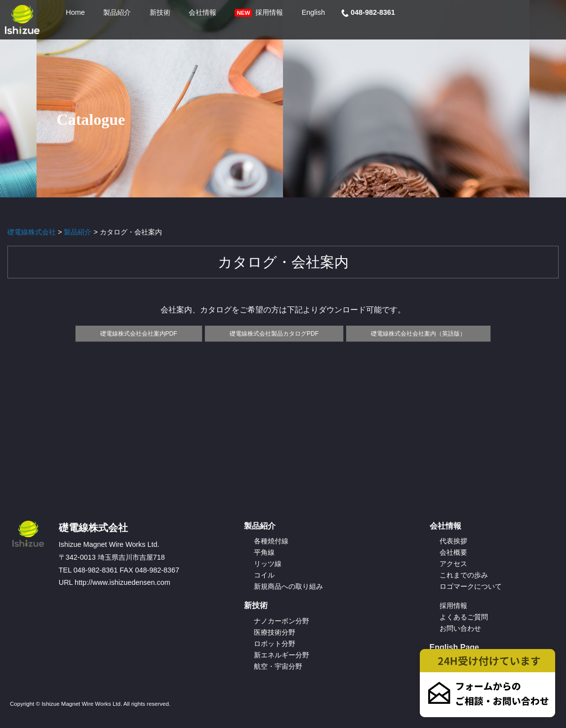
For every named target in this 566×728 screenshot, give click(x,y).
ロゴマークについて (471, 586)
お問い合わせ (460, 628)
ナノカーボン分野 (281, 621)
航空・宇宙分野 (278, 666)
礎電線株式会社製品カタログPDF (274, 333)
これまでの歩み (464, 575)
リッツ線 (268, 564)
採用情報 (453, 606)
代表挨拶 (453, 541)
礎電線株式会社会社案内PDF (138, 333)
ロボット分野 (274, 644)
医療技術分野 (274, 632)
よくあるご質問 (464, 617)
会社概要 (453, 552)
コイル (264, 575)
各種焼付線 (271, 541)
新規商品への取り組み (288, 586)
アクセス (453, 564)
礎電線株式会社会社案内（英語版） (418, 333)
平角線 (264, 552)
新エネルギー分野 (281, 655)
